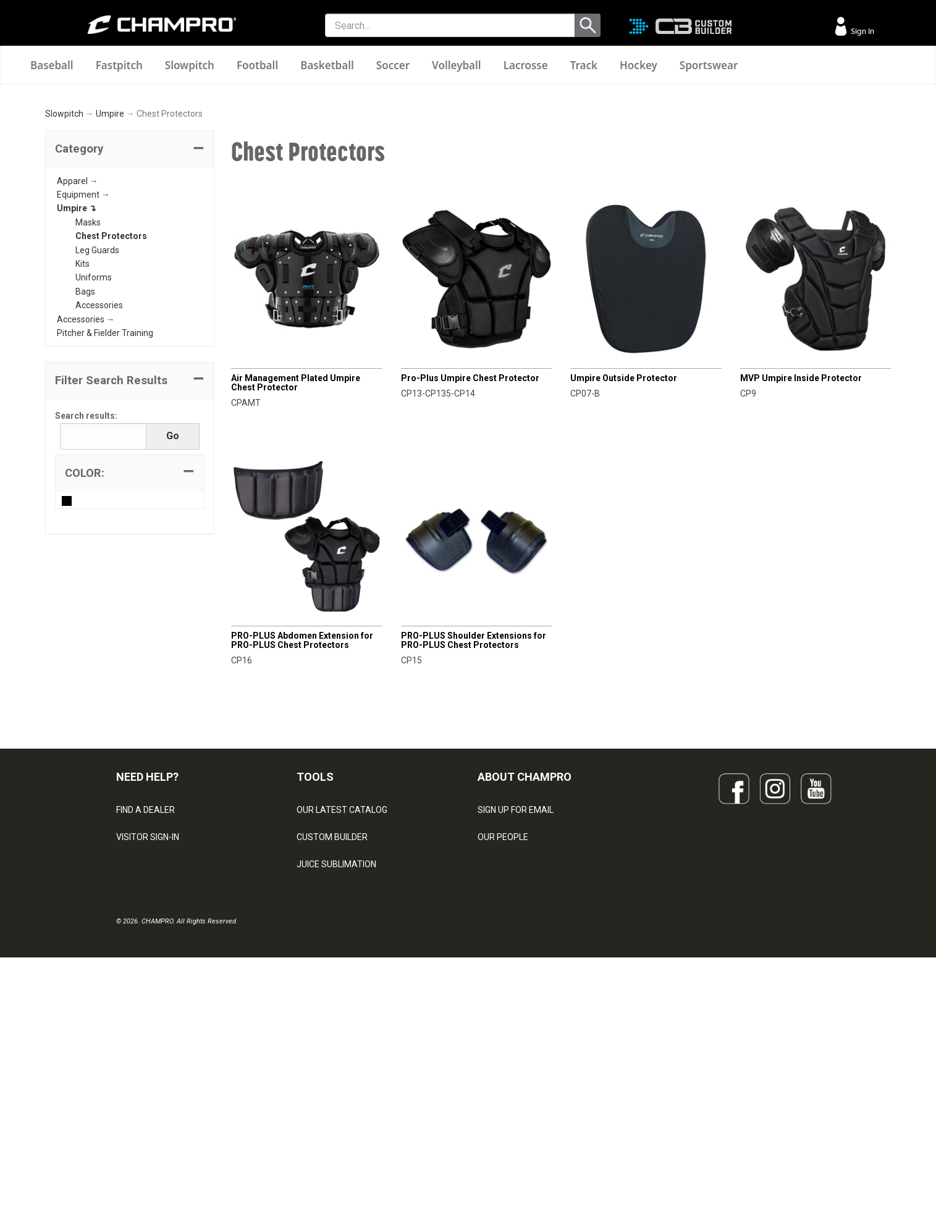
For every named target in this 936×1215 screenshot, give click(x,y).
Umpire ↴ (76, 365)
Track (583, 65)
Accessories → (86, 476)
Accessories (99, 462)
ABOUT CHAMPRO (524, 933)
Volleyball (456, 65)
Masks (88, 379)
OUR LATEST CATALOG (342, 967)
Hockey (638, 65)
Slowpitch (189, 65)
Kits (82, 421)
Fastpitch (119, 65)
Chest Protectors (111, 393)
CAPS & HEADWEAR (336, 1103)
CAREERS (497, 1075)
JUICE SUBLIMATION (336, 1021)
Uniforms (93, 434)
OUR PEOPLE (503, 994)
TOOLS (315, 933)
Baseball (52, 65)
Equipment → (83, 351)
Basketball (327, 65)
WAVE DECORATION (335, 1048)
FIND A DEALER (145, 967)
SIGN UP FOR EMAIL (516, 967)
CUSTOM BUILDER (332, 994)
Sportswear (709, 65)
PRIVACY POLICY (149, 1075)
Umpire (110, 270)
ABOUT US (499, 1021)
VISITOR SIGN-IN (147, 994)
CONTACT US (142, 1021)
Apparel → (77, 337)
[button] (130, 306)
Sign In (861, 31)
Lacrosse (526, 65)
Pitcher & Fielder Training (105, 490)
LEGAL (128, 1048)
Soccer (393, 65)
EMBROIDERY (323, 1130)
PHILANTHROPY (509, 1048)
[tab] (130, 306)
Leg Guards (97, 406)
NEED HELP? (147, 933)
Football (257, 65)
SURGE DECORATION (337, 1075)
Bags (85, 448)
